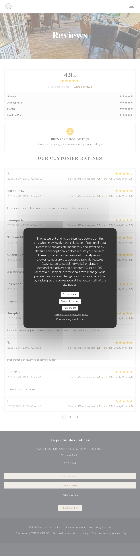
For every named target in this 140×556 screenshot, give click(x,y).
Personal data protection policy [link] (71, 314)
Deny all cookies (70, 301)
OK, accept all (70, 294)
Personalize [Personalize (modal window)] (70, 308)
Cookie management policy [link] (70, 319)
